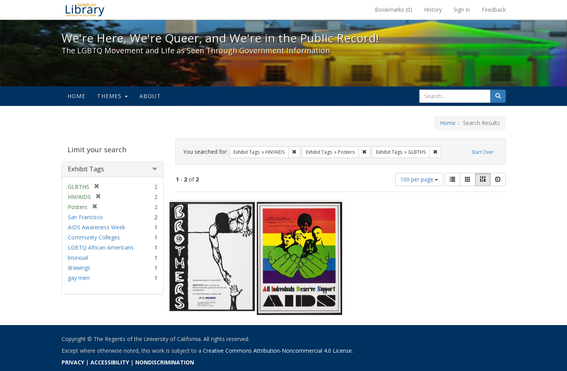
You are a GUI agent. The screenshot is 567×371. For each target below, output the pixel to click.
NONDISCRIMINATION (164, 362)
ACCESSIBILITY (109, 362)
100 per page (419, 179)
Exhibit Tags (86, 169)
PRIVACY (73, 362)
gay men (79, 277)
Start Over (483, 152)
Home (76, 96)
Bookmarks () (393, 9)
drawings (79, 267)
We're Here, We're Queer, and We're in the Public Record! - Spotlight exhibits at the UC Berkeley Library (85, 9)
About (150, 96)
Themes (112, 96)
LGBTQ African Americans (101, 247)
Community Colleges (94, 237)
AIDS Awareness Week (96, 227)
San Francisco (85, 217)
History (433, 9)
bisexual (78, 257)
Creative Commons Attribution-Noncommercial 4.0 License (277, 350)
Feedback (494, 9)
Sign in (462, 9)
